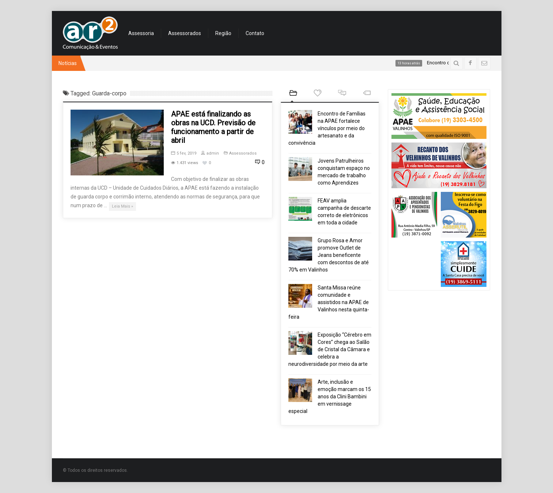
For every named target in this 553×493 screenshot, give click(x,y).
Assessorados (184, 33)
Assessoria (141, 33)
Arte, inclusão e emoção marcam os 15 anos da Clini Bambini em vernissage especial (329, 396)
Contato (255, 33)
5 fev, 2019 (183, 153)
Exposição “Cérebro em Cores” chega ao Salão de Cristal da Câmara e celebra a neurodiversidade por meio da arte (329, 349)
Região (223, 33)
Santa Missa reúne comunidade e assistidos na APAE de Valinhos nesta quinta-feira (328, 302)
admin (210, 153)
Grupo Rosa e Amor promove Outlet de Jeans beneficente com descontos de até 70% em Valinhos (328, 255)
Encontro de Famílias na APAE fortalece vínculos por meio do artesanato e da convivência (326, 128)
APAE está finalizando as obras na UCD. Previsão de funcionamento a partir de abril (213, 127)
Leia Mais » (122, 206)
